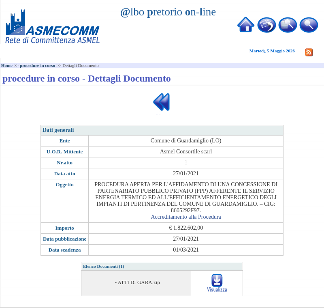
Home (7, 65)
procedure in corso (37, 65)
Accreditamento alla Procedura (186, 217)
